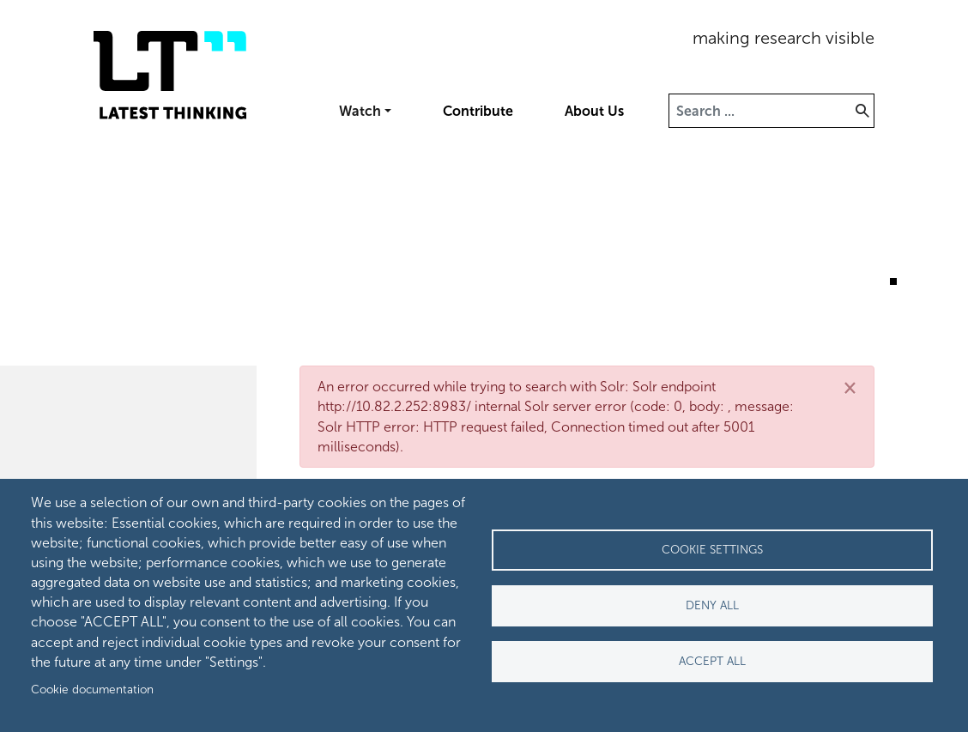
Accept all (712, 661)
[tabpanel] (484, 239)
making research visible (783, 37)
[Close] (850, 387)
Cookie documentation (92, 689)
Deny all (712, 605)
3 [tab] (918, 281)
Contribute (478, 111)
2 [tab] (893, 281)
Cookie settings (712, 549)
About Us (594, 111)
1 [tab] (868, 281)
